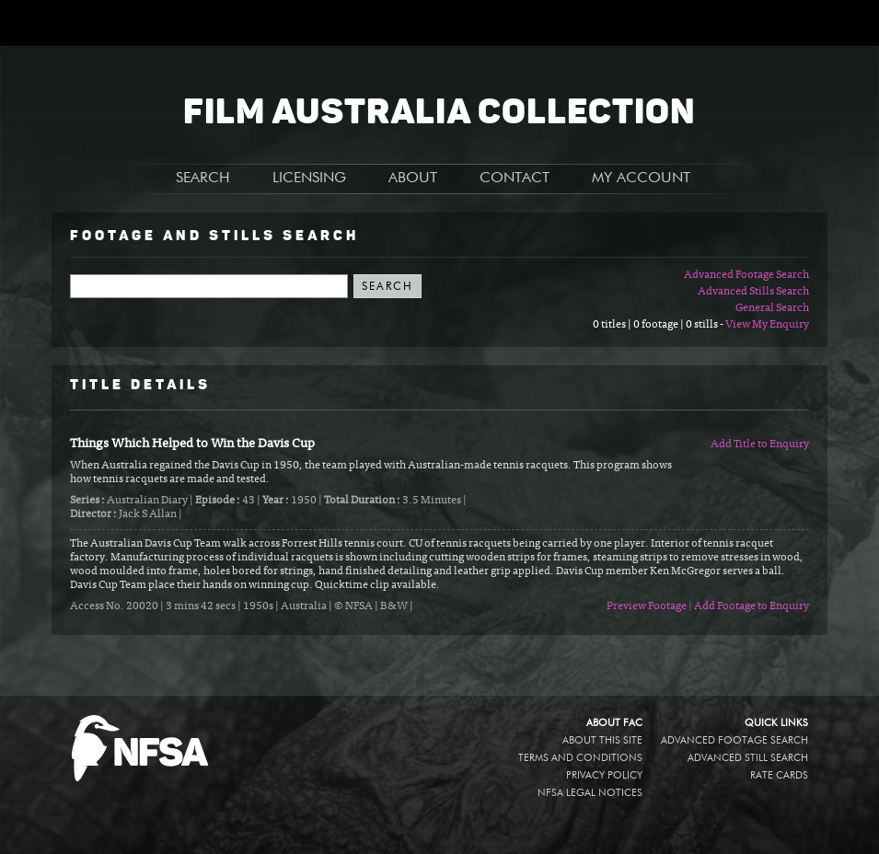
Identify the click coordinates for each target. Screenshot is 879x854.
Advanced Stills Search (753, 291)
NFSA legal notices (590, 793)
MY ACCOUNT (641, 178)
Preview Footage (647, 606)
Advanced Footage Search (746, 275)
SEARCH (203, 178)
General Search (772, 308)
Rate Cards (779, 775)
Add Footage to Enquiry (751, 606)
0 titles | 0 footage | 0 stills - (659, 324)
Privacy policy (604, 775)
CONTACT (514, 178)
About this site (602, 740)
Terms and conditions (580, 758)
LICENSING (309, 178)
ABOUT (412, 178)
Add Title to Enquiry (760, 444)
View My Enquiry (767, 324)
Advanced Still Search (748, 758)
